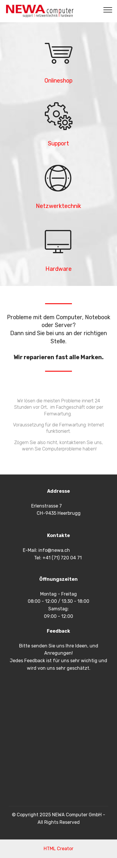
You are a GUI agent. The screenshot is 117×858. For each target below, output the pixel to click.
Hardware (58, 269)
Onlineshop (58, 80)
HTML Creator (58, 848)
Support (58, 143)
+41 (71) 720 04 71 (62, 558)
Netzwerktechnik (58, 206)
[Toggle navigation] (107, 9)
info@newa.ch (54, 550)
